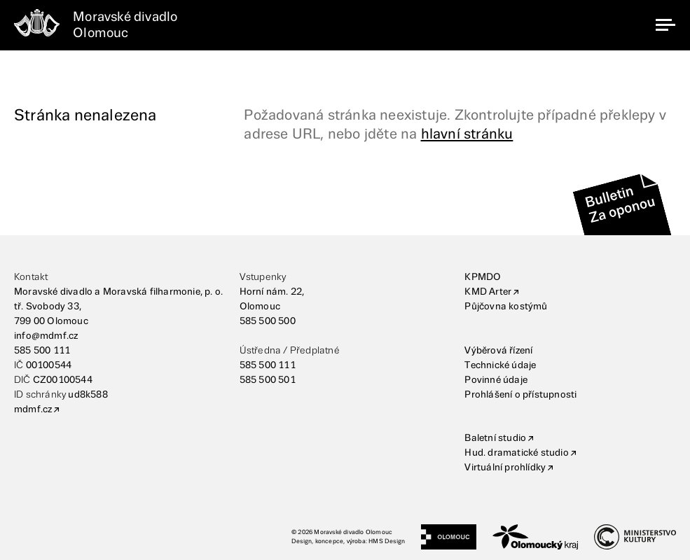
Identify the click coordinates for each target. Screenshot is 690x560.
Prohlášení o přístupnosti (520, 395)
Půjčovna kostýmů (505, 307)
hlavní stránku (467, 134)
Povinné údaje (495, 380)
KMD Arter (487, 292)
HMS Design (386, 541)
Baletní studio (495, 438)
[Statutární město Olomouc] (448, 537)
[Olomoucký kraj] (535, 537)
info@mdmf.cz (46, 336)
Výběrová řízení (498, 351)
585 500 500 (268, 321)
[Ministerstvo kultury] (635, 537)
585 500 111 (42, 351)
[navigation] (665, 25)
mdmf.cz (33, 409)
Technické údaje (500, 365)
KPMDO (482, 277)
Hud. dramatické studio (516, 453)
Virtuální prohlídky (505, 467)
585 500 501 (268, 380)
